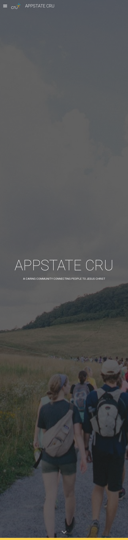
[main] (64, 270)
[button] (5, 6)
